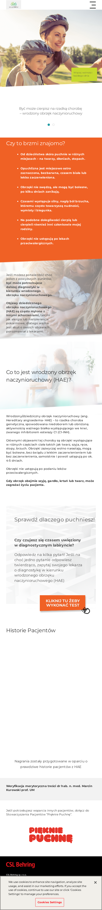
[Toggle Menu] (92, 5)
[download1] (51, 826)
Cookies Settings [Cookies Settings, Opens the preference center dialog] (50, 903)
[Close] (95, 883)
